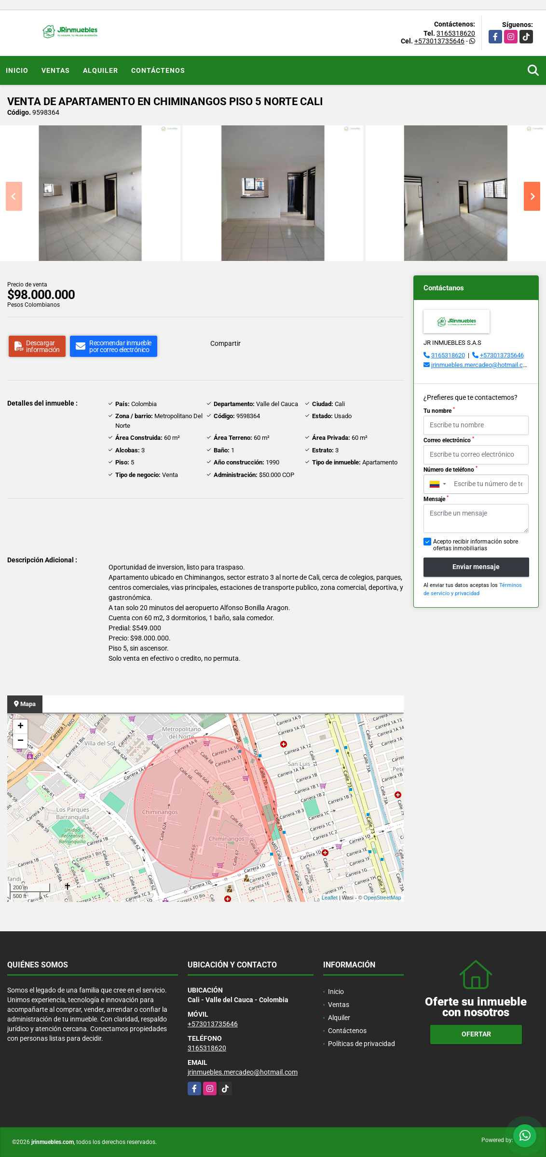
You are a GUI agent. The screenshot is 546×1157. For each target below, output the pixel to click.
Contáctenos (158, 70)
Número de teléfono (450, 469)
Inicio (17, 70)
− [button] (20, 741)
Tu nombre (439, 410)
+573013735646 (439, 41)
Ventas (55, 70)
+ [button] (20, 727)
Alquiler (100, 70)
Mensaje (436, 499)
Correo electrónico (448, 440)
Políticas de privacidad (361, 1044)
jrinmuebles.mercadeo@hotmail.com (481, 364)
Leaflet (330, 897)
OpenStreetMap (382, 897)
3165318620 (456, 33)
